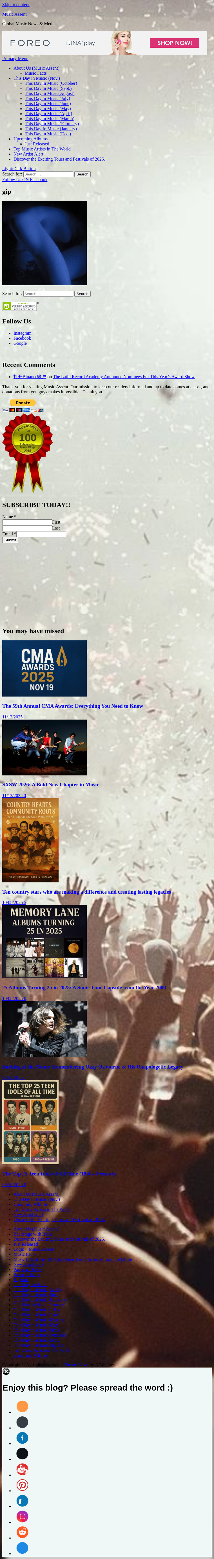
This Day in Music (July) (47, 98)
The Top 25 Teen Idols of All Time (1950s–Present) (58, 1174)
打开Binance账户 (30, 376)
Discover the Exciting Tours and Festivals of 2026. (59, 159)
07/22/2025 (13, 1077)
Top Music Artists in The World (42, 149)
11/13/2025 (13, 717)
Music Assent (14, 14)
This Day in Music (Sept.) (48, 88)
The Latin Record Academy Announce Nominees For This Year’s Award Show (124, 376)
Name (9, 516)
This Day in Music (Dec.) (48, 133)
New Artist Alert (28, 154)
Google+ (21, 343)
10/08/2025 (13, 902)
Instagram (23, 333)
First (56, 522)
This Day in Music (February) (52, 123)
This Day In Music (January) (51, 128)
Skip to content (16, 4)
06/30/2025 (13, 1184)
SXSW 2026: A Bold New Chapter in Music (50, 785)
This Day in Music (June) (48, 103)
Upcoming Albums (31, 138)
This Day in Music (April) (48, 113)
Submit (10, 540)
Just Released (37, 143)
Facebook (22, 338)
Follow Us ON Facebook (24, 179)
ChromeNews (76, 1364)
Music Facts (36, 73)
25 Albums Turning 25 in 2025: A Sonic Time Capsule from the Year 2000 (84, 987)
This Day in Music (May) (48, 108)
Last (56, 528)
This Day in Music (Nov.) (37, 78)
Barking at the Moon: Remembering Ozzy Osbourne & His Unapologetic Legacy (92, 1067)
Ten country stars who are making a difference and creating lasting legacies (86, 892)
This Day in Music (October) (51, 83)
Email (9, 533)
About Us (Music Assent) (36, 68)
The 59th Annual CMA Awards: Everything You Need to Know (72, 706)
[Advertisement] (107, 582)
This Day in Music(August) (49, 93)
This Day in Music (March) (49, 118)
